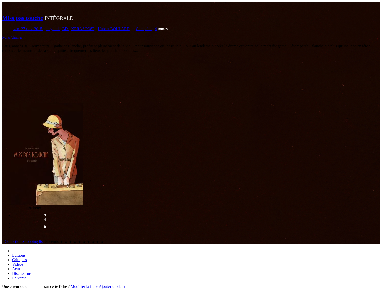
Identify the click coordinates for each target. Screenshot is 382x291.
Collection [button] (13, 241)
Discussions (21, 273)
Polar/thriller (12, 37)
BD (65, 29)
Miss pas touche (22, 18)
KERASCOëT (83, 29)
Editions (18, 255)
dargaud (53, 29)
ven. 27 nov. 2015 (28, 29)
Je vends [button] (52, 241)
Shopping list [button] (33, 241)
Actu (16, 269)
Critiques (19, 260)
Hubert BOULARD (114, 29)
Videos (17, 264)
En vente (19, 278)
